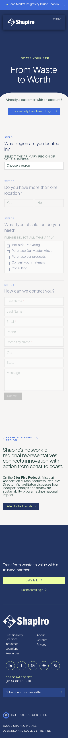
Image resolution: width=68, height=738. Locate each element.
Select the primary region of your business (29, 158)
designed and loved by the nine (27, 731)
